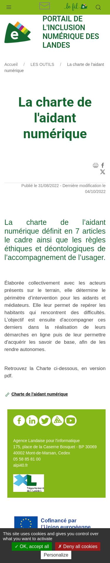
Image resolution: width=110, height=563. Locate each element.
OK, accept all (32, 546)
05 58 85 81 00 (26, 459)
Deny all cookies (77, 546)
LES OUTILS (42, 64)
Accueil (11, 64)
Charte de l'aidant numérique (39, 394)
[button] (9, 5)
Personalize (56, 554)
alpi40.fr (20, 465)
